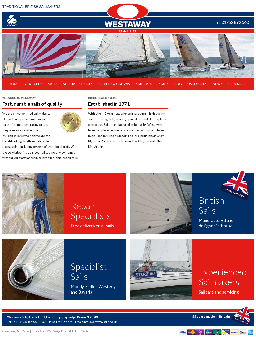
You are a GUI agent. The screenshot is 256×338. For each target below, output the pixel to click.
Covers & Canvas (114, 84)
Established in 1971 (109, 104)
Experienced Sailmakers (223, 277)
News (217, 84)
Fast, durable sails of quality (32, 104)
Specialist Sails (78, 84)
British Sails (211, 205)
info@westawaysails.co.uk (100, 322)
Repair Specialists (91, 211)
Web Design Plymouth (59, 331)
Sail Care (144, 84)
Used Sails (197, 84)
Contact (236, 84)
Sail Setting (170, 84)
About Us (33, 84)
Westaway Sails (127, 18)
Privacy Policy (38, 331)
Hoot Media (81, 331)
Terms (26, 331)
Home (14, 84)
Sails (52, 84)
